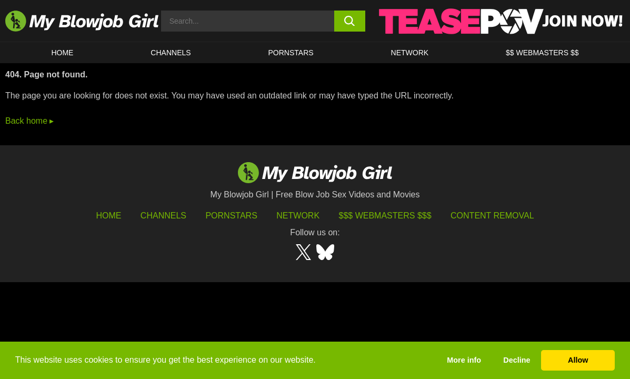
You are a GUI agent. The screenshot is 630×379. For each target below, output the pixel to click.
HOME (62, 52)
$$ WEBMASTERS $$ (542, 52)
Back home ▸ (29, 120)
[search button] (349, 21)
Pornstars (231, 215)
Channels (163, 215)
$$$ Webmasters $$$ (385, 215)
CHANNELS (171, 52)
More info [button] (464, 360)
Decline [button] (516, 360)
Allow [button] (578, 360)
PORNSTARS (291, 52)
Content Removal (492, 215)
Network (410, 52)
